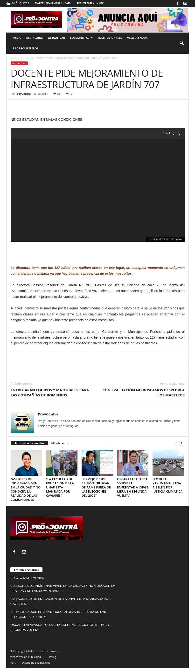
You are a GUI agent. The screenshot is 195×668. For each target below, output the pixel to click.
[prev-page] (176, 443)
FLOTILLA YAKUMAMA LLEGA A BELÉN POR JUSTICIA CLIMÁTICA (167, 485)
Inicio (17, 38)
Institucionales (110, 38)
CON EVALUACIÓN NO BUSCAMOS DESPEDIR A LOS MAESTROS (144, 392)
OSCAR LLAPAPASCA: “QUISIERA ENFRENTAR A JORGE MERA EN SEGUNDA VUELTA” (132, 487)
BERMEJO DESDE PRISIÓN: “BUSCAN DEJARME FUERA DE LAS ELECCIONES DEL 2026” (96, 487)
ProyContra (23, 93)
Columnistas (81, 38)
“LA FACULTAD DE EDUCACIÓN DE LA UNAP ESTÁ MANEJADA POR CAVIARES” (60, 487)
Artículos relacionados (29, 443)
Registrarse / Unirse (90, 3)
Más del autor (60, 443)
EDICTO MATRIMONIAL (27, 578)
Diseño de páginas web (36, 662)
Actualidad (56, 38)
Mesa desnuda (137, 38)
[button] (181, 43)
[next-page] (181, 443)
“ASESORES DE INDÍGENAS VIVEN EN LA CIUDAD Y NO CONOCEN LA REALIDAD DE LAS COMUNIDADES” (26, 489)
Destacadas (34, 38)
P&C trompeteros (25, 48)
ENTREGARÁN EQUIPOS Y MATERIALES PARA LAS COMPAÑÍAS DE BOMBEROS (50, 392)
